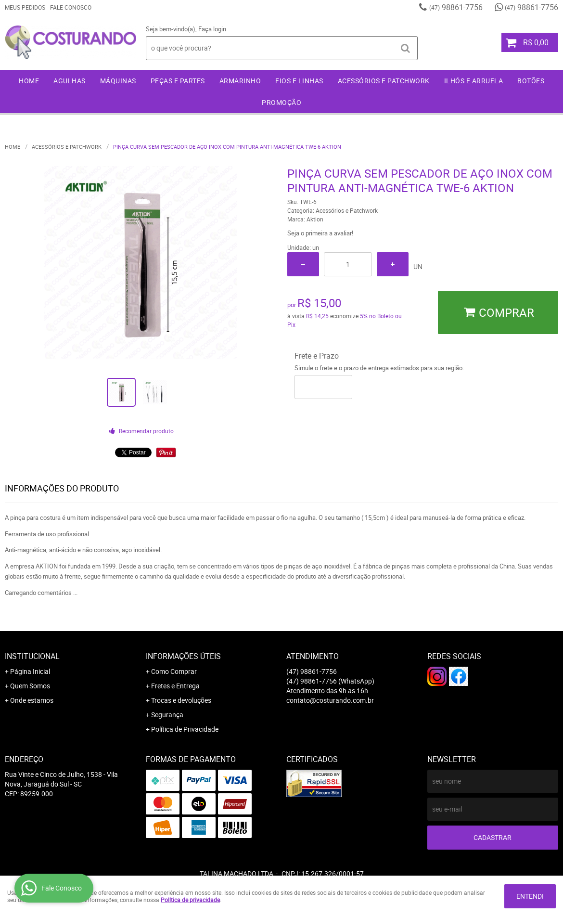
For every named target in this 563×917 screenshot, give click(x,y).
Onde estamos (31, 700)
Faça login (212, 29)
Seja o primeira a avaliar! (320, 233)
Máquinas (118, 80)
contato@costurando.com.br (330, 700)
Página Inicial (30, 671)
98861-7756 (456, 7)
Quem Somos (30, 685)
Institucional (32, 656)
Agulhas (69, 80)
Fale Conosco (70, 7)
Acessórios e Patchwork (384, 80)
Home (29, 80)
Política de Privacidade (184, 729)
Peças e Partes (178, 80)
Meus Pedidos (25, 7)
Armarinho (240, 80)
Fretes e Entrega (175, 685)
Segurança (167, 714)
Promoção (281, 102)
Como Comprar (174, 671)
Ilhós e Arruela (473, 80)
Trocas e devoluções (181, 700)
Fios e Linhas (299, 80)
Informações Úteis (183, 656)
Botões (530, 80)
